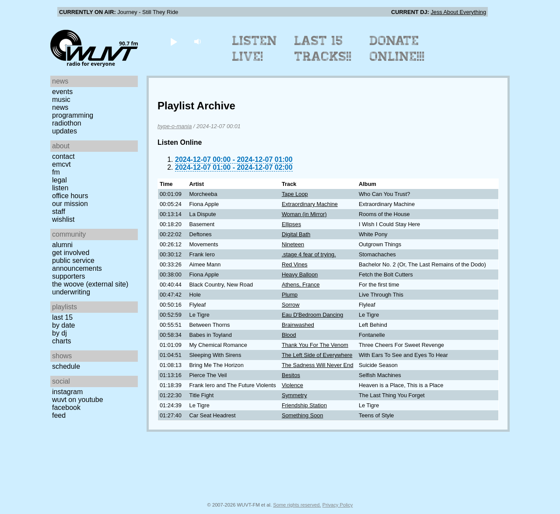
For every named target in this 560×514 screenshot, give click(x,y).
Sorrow (291, 304)
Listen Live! (254, 48)
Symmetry (294, 395)
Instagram (67, 391)
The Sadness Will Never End (318, 365)
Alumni (62, 244)
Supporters (68, 276)
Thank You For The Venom (315, 345)
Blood (289, 335)
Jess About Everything (458, 12)
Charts (61, 341)
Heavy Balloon (300, 274)
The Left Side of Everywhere (317, 355)
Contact (63, 156)
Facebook (66, 407)
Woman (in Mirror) (304, 214)
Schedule (66, 366)
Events (62, 91)
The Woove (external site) (90, 284)
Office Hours (70, 195)
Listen (60, 188)
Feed (59, 415)
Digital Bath (296, 234)
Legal (59, 180)
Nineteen (293, 244)
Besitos (291, 375)
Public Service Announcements (77, 264)
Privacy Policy (337, 504)
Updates (64, 131)
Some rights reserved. (297, 504)
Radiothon (66, 123)
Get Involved (70, 252)
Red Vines (295, 264)
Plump (290, 294)
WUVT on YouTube (77, 399)
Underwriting (71, 292)
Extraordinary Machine (310, 204)
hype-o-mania (175, 126)
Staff (58, 211)
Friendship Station (304, 405)
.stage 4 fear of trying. (309, 254)
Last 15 (62, 317)
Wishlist (63, 219)
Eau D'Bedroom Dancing (312, 314)
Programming (72, 115)
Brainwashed (298, 325)
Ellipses (291, 224)
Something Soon (302, 415)
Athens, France (301, 284)
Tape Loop (295, 194)
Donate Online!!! (397, 48)
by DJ (59, 333)
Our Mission (70, 203)
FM (56, 172)
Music (61, 99)
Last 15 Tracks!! (323, 48)
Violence (292, 385)
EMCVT (61, 164)
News (60, 107)
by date (63, 325)
